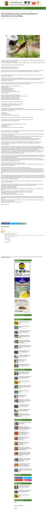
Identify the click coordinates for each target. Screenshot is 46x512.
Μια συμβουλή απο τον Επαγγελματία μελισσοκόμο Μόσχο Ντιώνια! (25, 331)
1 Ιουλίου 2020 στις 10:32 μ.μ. (9, 231)
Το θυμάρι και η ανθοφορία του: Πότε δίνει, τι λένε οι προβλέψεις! (25, 356)
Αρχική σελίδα (3, 11)
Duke (5, 230)
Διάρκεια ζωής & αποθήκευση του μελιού (24, 322)
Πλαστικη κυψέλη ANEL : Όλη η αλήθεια (24, 327)
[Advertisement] (23, 27)
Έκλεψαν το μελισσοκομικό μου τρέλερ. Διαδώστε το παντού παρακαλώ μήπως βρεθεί (25, 470)
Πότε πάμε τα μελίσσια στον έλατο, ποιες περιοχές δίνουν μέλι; (24, 351)
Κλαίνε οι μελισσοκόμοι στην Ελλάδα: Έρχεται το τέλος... (25, 423)
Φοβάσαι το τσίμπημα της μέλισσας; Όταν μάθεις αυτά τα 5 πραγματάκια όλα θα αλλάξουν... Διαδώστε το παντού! (25, 454)
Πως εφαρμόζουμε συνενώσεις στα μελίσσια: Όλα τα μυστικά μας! (24, 365)
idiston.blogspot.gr (6, 204)
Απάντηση (6, 237)
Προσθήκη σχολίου (7, 241)
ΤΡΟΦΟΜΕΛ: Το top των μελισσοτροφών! (23, 360)
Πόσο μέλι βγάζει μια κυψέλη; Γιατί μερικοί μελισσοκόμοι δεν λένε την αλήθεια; (24, 336)
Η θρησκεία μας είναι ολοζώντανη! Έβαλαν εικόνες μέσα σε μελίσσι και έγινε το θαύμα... (24, 341)
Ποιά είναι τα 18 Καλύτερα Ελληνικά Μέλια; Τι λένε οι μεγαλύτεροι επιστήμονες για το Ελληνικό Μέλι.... (25, 464)
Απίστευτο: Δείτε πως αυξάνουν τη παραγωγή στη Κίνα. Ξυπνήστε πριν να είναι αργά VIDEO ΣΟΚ (25, 448)
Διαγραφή (9, 237)
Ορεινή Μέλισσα (4, 18)
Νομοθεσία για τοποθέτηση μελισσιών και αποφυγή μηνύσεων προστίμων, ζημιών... (25, 346)
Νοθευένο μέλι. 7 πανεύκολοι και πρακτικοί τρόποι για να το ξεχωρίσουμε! (24, 438)
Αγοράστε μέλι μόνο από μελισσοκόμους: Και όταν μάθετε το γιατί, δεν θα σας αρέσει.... (24, 433)
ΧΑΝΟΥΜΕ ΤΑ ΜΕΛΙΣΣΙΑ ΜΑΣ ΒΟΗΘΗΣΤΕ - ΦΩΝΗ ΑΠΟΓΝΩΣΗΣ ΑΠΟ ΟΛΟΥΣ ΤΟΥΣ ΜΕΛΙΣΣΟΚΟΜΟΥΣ (25, 427)
